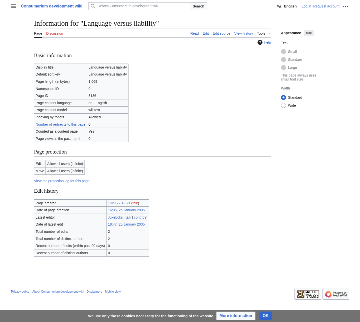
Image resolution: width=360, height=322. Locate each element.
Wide (292, 105)
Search (198, 6)
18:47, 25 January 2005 (126, 224)
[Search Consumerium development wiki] (139, 6)
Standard (295, 60)
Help (263, 42)
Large (292, 68)
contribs (140, 217)
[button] (236, 316)
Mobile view (113, 291)
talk (135, 203)
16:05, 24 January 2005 (126, 210)
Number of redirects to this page (61, 124)
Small (292, 52)
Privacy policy (20, 291)
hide (309, 33)
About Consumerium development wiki (58, 291)
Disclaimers (94, 291)
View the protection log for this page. (62, 181)
